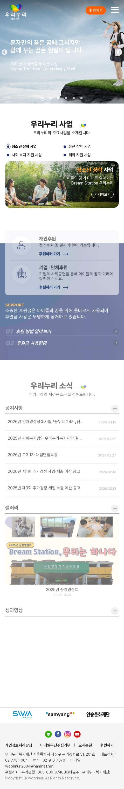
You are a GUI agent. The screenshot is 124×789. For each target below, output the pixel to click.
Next (120, 51)
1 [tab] (42, 98)
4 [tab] (65, 98)
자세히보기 (102, 195)
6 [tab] (81, 98)
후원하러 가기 (53, 269)
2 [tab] (50, 98)
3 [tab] (58, 98)
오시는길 (85, 745)
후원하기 (95, 10)
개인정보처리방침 (18, 745)
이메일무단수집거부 (55, 745)
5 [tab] (73, 98)
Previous (4, 51)
